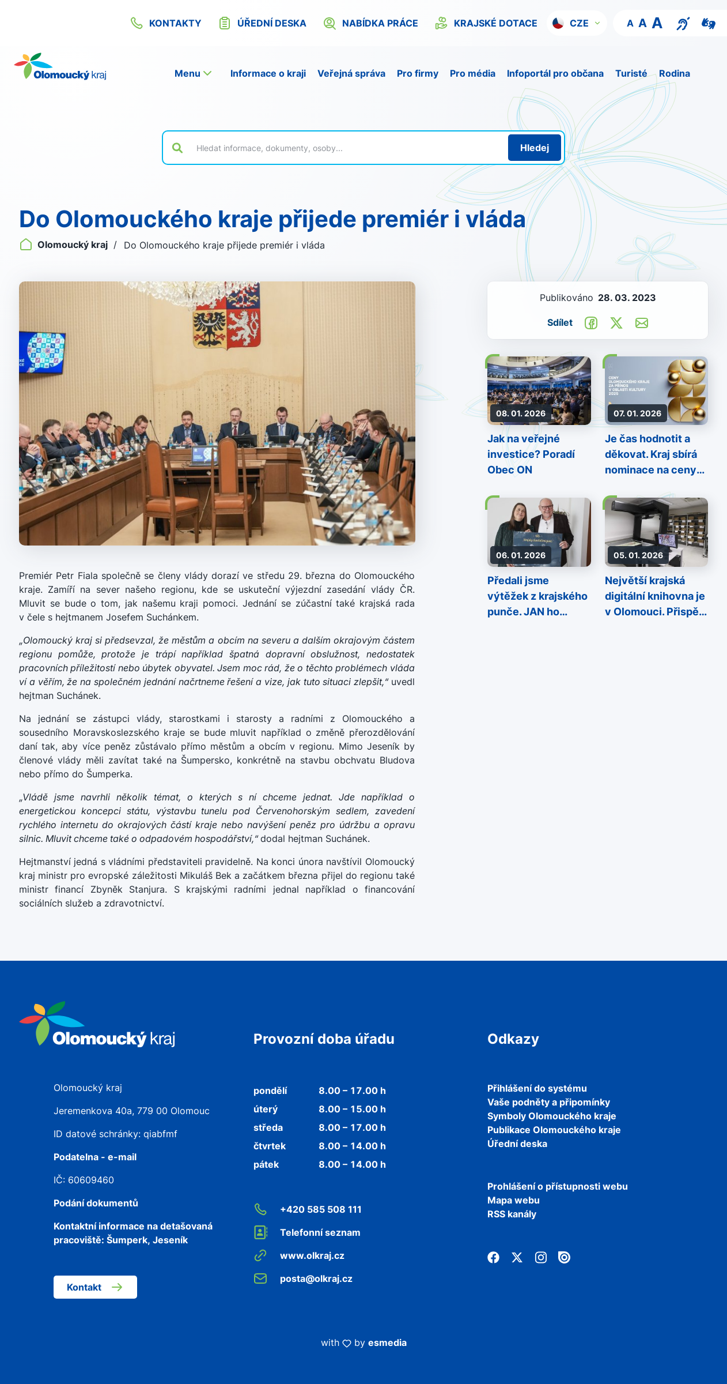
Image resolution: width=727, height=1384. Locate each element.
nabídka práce (370, 23)
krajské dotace (485, 23)
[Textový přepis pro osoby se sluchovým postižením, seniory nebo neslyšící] (683, 22)
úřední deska (262, 23)
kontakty (166, 23)
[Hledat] (534, 147)
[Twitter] (517, 1256)
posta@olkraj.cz (303, 1278)
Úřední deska (517, 1143)
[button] (577, 23)
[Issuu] (564, 1256)
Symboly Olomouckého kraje (551, 1116)
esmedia (387, 1342)
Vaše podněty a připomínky (548, 1102)
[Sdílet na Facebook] (591, 322)
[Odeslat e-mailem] (642, 322)
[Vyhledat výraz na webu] (345, 147)
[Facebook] (493, 1256)
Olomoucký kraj (64, 244)
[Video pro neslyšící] (708, 22)
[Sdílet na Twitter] (616, 322)
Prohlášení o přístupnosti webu (557, 1186)
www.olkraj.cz (298, 1255)
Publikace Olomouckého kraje (554, 1129)
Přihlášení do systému (537, 1088)
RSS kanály (511, 1214)
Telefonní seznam (307, 1232)
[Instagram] (541, 1256)
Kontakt (95, 1287)
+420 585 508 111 (307, 1209)
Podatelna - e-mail (95, 1157)
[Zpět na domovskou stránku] (60, 66)
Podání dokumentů (96, 1203)
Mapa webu (513, 1200)
